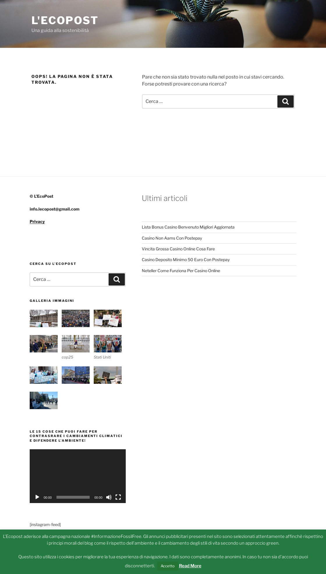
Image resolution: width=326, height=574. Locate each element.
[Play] (37, 497)
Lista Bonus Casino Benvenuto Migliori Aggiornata (188, 226)
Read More (190, 565)
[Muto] (109, 497)
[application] (78, 476)
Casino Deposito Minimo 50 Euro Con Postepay (186, 259)
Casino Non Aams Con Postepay (172, 238)
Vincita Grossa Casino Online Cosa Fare (178, 248)
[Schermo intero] (118, 497)
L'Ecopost (65, 20)
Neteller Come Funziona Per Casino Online (181, 270)
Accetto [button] (168, 566)
